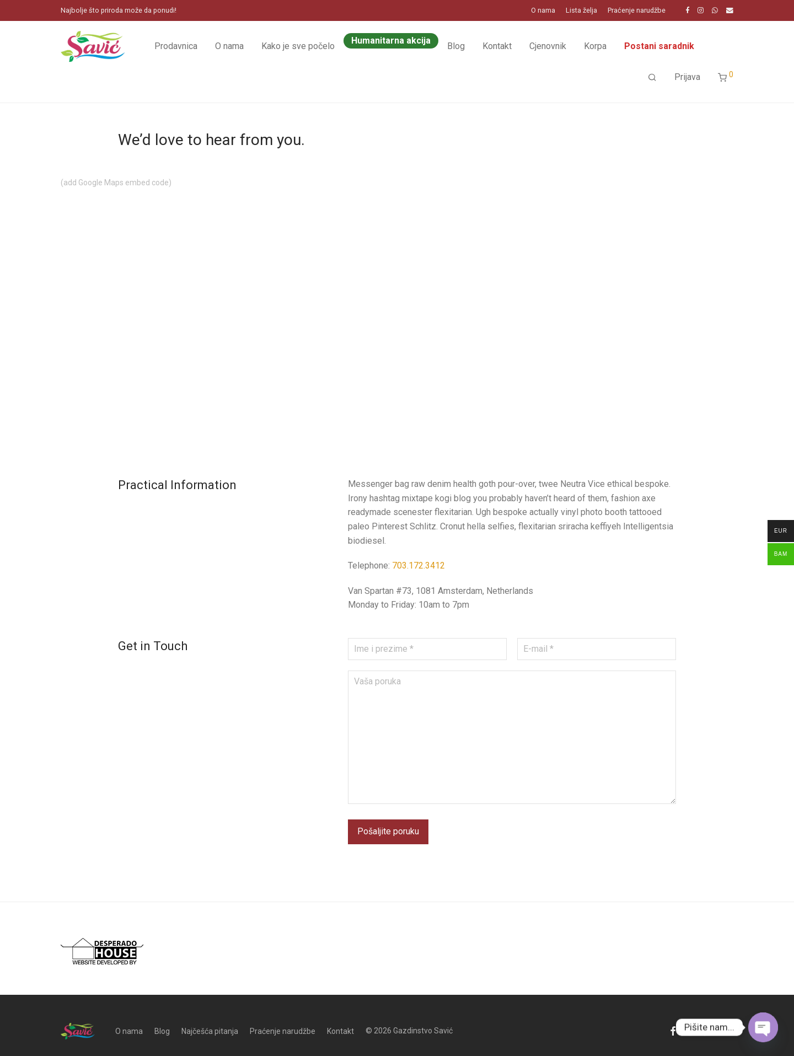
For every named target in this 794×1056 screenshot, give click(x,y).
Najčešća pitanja (209, 1031)
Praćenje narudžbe (637, 10)
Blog (456, 46)
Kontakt (497, 46)
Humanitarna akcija (391, 40)
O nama (543, 10)
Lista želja (581, 10)
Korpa (595, 46)
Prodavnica (175, 46)
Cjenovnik (547, 46)
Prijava (687, 77)
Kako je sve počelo (298, 46)
